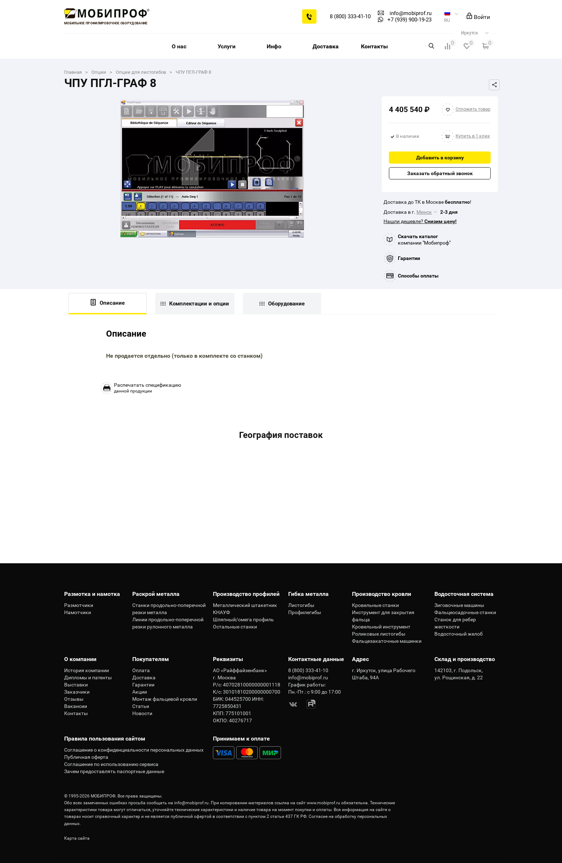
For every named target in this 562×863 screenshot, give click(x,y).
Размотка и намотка (92, 593)
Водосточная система (464, 593)
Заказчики (77, 692)
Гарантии (409, 258)
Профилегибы (304, 612)
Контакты (374, 46)
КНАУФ (221, 612)
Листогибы (301, 605)
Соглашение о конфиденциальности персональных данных (134, 750)
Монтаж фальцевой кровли (164, 699)
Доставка (326, 46)
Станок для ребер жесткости (455, 623)
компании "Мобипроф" (424, 239)
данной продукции (147, 388)
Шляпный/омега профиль (243, 619)
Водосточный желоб (458, 634)
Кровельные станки (375, 605)
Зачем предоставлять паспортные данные (114, 771)
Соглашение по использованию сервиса (111, 764)
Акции (139, 692)
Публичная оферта (86, 757)
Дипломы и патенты (88, 677)
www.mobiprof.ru (323, 802)
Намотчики (77, 612)
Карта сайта (77, 838)
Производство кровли (381, 593)
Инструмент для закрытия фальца (383, 615)
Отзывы (74, 699)
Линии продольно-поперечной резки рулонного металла (168, 623)
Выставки (76, 685)
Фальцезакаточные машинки (387, 641)
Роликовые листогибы (378, 634)
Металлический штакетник (245, 605)
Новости (142, 713)
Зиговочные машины (459, 605)
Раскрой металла (156, 593)
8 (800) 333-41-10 (350, 16)
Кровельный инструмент (381, 627)
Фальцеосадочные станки (465, 612)
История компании (86, 670)
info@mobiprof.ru (191, 802)
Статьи (140, 706)
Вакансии (75, 706)
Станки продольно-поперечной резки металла (169, 608)
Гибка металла (308, 593)
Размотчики (78, 605)
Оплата (141, 670)
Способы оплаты (418, 276)
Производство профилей (246, 593)
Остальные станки (235, 627)
